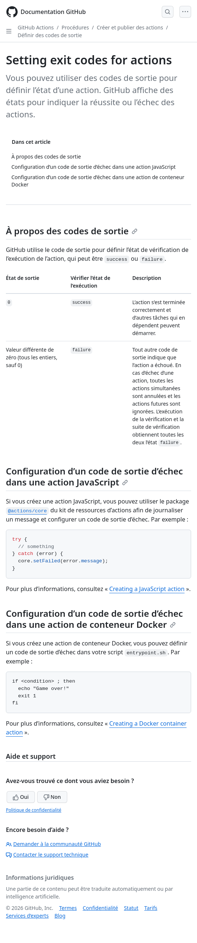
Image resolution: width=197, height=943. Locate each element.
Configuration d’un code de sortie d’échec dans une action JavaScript (94, 476)
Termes (68, 907)
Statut (131, 907)
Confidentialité (100, 907)
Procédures (75, 27)
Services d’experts (27, 915)
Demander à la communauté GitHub (53, 843)
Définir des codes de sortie (50, 35)
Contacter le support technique (47, 854)
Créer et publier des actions (130, 27)
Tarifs (150, 907)
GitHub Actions (36, 27)
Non (52, 796)
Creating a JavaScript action (147, 589)
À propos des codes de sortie (71, 231)
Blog (59, 915)
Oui (21, 796)
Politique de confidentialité (33, 810)
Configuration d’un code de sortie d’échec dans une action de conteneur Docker (94, 618)
